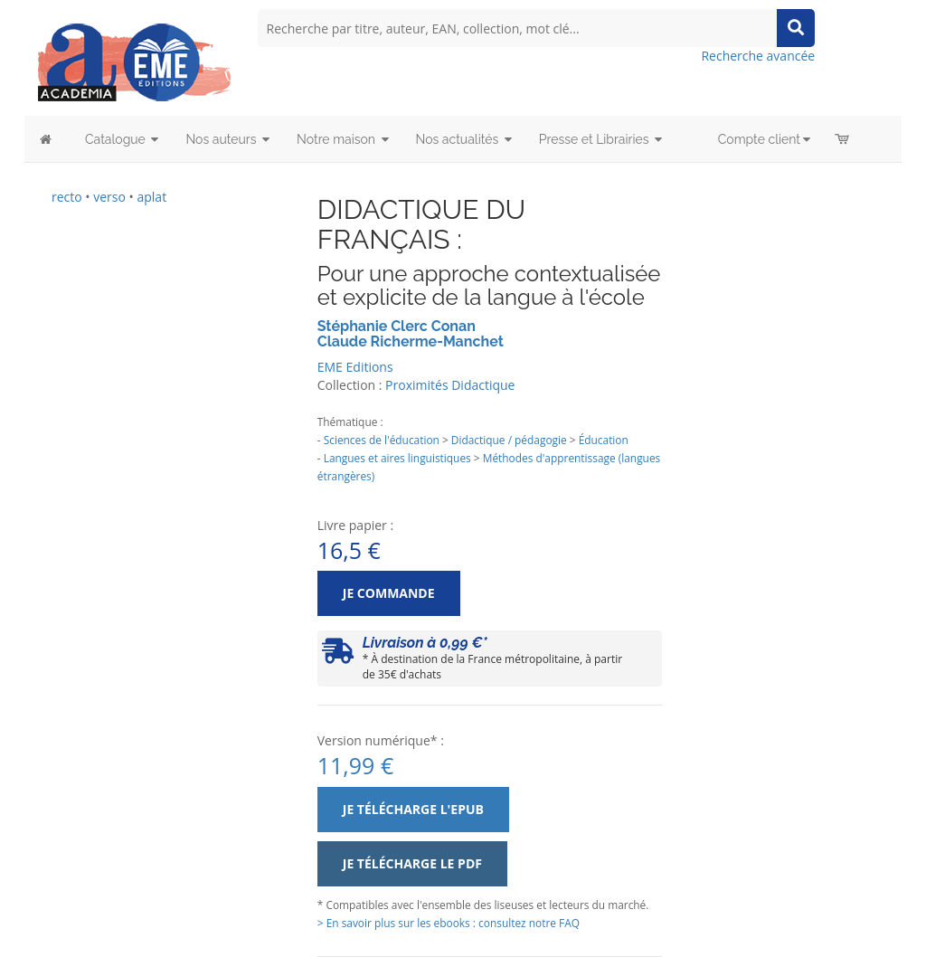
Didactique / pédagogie (509, 439)
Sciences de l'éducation (381, 439)
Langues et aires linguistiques (397, 457)
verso (109, 196)
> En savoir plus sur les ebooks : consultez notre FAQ (448, 922)
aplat (151, 196)
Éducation (603, 439)
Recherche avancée (758, 55)
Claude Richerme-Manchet (410, 341)
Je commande (389, 593)
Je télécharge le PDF (412, 863)
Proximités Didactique (450, 384)
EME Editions (355, 366)
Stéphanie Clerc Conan (396, 326)
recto (67, 196)
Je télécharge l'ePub (413, 809)
